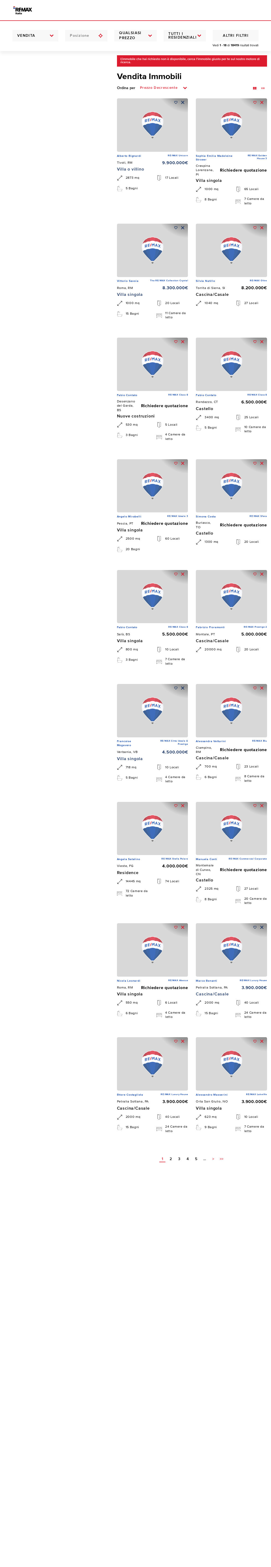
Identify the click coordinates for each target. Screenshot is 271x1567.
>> (221, 1159)
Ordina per (126, 88)
